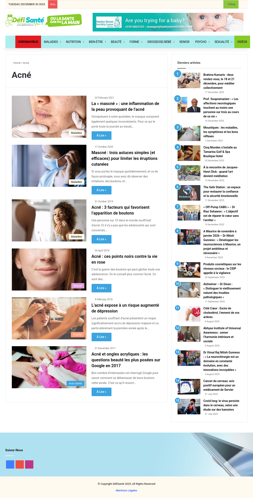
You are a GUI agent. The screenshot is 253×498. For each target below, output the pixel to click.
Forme (134, 41)
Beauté (116, 41)
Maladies (51, 41)
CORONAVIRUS (28, 41)
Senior (184, 41)
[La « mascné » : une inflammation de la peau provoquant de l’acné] (49, 117)
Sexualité (221, 41)
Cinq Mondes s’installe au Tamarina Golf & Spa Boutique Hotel (220, 152)
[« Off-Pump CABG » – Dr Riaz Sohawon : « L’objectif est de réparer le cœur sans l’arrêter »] (189, 213)
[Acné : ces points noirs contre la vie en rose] (49, 269)
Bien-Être (96, 41)
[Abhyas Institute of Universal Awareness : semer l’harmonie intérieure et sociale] (189, 334)
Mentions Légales (126, 490)
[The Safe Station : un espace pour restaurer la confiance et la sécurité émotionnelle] (189, 193)
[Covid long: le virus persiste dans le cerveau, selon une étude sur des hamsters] (189, 406)
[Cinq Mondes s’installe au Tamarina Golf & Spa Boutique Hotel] (189, 153)
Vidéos (242, 41)
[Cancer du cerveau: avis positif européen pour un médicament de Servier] (189, 386)
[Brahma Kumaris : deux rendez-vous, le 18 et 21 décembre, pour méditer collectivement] (189, 80)
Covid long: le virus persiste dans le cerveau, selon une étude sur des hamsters (221, 405)
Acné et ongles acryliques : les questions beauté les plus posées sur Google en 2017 (126, 360)
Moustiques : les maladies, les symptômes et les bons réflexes (220, 132)
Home (16, 62)
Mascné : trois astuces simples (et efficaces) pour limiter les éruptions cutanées (124, 158)
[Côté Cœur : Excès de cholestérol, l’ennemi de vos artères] (189, 314)
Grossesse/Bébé (159, 41)
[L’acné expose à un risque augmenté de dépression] (49, 318)
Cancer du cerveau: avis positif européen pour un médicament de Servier (219, 385)
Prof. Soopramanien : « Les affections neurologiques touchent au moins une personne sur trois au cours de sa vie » (221, 107)
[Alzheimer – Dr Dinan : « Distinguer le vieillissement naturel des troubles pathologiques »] (189, 290)
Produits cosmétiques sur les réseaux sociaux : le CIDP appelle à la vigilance (222, 269)
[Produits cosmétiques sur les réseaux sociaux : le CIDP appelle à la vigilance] (189, 270)
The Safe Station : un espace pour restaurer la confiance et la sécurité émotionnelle (222, 192)
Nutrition (73, 41)
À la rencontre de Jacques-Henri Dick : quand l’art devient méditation (220, 172)
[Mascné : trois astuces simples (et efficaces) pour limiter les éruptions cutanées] (49, 166)
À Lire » (102, 135)
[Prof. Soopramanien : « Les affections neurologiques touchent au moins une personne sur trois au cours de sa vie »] (189, 104)
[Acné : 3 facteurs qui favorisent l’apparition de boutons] (49, 220)
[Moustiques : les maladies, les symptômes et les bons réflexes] (189, 133)
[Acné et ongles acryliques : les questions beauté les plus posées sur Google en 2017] (49, 367)
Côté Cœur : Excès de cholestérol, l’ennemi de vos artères (221, 313)
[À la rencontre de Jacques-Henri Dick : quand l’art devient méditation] (189, 173)
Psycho (200, 41)
